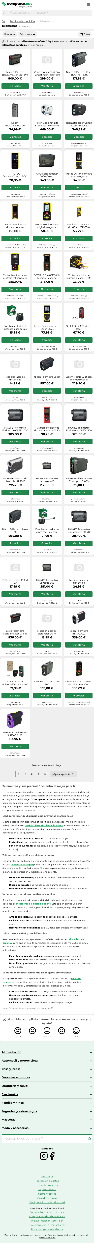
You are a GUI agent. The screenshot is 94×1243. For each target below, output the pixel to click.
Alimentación (11, 1052)
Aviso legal (47, 1176)
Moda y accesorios (15, 1128)
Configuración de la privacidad (47, 1202)
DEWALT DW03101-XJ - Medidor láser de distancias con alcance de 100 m (47, 276)
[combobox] (49, 13)
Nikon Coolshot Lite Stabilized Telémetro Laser (47, 124)
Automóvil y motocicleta (20, 1060)
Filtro (85, 34)
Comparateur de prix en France (47, 1216)
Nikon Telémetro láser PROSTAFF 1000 (79, 73)
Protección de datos (47, 1180)
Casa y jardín (11, 1069)
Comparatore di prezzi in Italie (47, 1212)
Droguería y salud (15, 1085)
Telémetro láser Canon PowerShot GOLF (79, 124)
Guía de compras (47, 1198)
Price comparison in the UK (47, 1229)
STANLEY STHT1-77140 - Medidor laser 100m (78, 683)
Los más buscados (47, 1185)
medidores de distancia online (33, 903)
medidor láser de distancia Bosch (44, 825)
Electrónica (10, 1094)
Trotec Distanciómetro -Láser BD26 (47, 327)
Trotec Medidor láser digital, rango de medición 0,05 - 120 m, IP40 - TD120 (47, 226)
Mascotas (8, 1119)
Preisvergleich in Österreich (47, 1220)
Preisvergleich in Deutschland (47, 1224)
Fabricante (27, 34)
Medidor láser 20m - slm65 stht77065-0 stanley (79, 226)
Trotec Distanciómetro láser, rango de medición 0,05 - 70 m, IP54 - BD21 (79, 175)
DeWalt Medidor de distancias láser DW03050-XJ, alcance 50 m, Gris (15, 226)
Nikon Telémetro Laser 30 (15, 530)
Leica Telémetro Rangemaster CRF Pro (15, 73)
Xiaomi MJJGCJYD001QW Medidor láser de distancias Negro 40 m (15, 124)
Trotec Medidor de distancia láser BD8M (78, 276)
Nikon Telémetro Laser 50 (47, 378)
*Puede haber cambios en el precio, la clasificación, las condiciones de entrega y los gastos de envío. (47, 1236)
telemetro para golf (22, 864)
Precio (9, 34)
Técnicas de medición (22, 21)
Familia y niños (13, 1102)
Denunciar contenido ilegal (47, 765)
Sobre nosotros (47, 1193)
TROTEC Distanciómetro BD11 (15, 175)
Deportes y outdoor (16, 1077)
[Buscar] (4, 13)
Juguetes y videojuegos (19, 1111)
